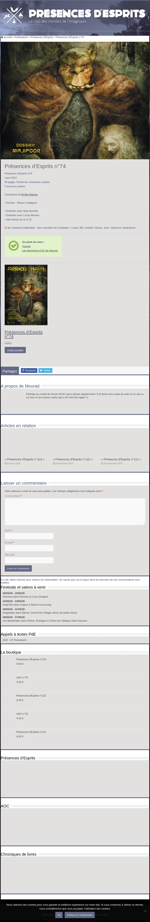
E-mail (9, 542)
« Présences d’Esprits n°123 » (25, 459)
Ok (59, 915)
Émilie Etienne (29, 194)
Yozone (26, 246)
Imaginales (9, 612)
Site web (9, 554)
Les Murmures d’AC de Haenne (40, 250)
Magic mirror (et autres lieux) (61, 612)
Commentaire (13, 495)
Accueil (6, 37)
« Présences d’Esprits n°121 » (121, 459)
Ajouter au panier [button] (15, 350)
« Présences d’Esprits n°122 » (73, 459)
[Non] (145, 911)
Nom (8, 530)
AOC (6, 640)
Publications (21, 37)
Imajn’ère (8, 604)
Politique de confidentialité (79, 915)
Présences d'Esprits (42, 37)
